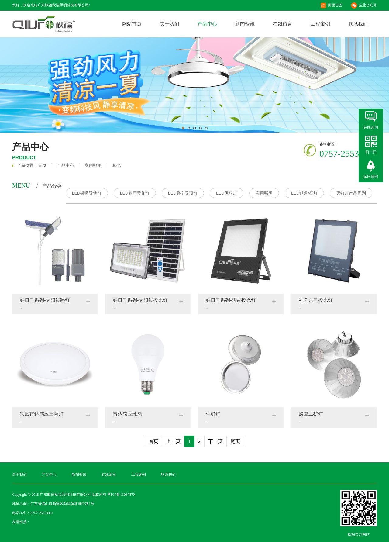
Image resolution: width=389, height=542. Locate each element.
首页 (42, 165)
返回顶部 (370, 176)
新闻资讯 (245, 23)
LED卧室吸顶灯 (183, 193)
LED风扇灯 (226, 193)
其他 (116, 165)
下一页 (215, 441)
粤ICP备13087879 (121, 494)
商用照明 (93, 165)
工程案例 (320, 23)
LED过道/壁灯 (304, 193)
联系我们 (358, 23)
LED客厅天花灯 (135, 193)
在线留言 (282, 23)
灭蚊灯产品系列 (351, 193)
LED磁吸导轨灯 (87, 193)
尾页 (235, 441)
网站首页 (132, 23)
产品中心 (207, 23)
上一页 (173, 441)
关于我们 (169, 23)
